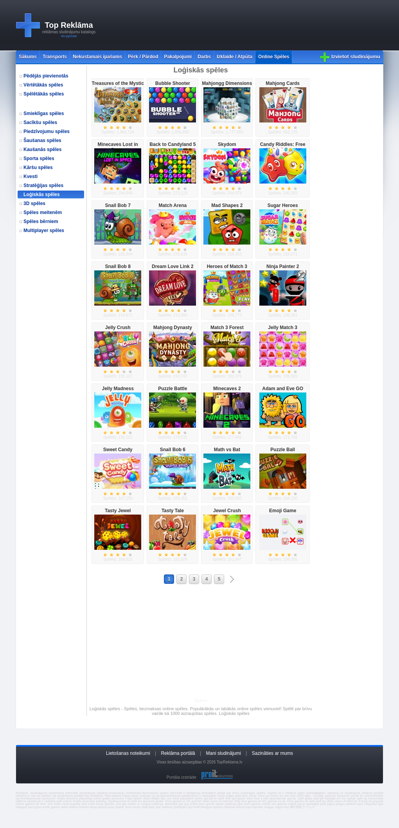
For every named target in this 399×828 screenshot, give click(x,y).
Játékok (167, 807)
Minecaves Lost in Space (118, 147)
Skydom (227, 144)
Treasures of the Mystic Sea (118, 86)
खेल (292, 807)
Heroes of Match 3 (227, 266)
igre (380, 804)
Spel (151, 807)
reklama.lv (23, 795)
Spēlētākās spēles (43, 94)
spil (162, 798)
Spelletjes (180, 807)
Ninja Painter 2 (282, 266)
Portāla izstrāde (181, 777)
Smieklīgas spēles (43, 113)
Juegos (269, 807)
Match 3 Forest (227, 327)
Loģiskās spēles (41, 194)
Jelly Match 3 (282, 327)
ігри (30, 807)
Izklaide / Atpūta (234, 56)
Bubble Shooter (172, 83)
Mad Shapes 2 (227, 205)
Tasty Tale (173, 510)
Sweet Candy (118, 449)
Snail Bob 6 (172, 449)
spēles (260, 793)
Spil (157, 807)
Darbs (204, 56)
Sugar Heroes (283, 205)
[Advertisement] (129, 25)
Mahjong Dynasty (172, 327)
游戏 (298, 807)
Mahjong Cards (283, 83)
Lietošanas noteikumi (128, 753)
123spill (318, 795)
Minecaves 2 (227, 388)
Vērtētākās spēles (43, 85)
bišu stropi (249, 795)
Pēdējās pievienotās (45, 76)
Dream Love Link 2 (173, 266)
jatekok (351, 804)
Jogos (279, 807)
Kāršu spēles (38, 167)
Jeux (128, 807)
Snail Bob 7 (118, 205)
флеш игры (106, 807)
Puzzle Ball (282, 449)
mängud (21, 807)
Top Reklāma (69, 25)
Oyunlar (257, 807)
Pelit (197, 807)
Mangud (206, 807)
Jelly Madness (118, 388)
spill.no (330, 795)
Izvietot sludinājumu (355, 56)
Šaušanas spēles (42, 140)
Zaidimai (229, 807)
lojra (360, 804)
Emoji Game (282, 510)
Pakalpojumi (178, 56)
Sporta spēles (38, 158)
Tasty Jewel (118, 510)
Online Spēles (273, 56)
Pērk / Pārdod (143, 56)
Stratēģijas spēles (43, 185)
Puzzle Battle (172, 388)
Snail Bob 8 (118, 266)
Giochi (240, 807)
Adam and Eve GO (282, 388)
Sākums (28, 56)
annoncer (48, 798)
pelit (323, 804)
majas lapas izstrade (136, 795)
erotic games (51, 807)
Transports (55, 56)
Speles (217, 807)
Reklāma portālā (178, 753)
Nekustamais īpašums (97, 56)
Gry (190, 807)
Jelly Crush (118, 327)
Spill (144, 807)
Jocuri (136, 807)
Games (84, 807)
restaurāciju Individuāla (125, 793)
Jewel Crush (227, 510)
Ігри (248, 807)
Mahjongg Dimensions (227, 83)
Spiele (119, 807)
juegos (340, 804)
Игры (93, 807)
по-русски (69, 36)
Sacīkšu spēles (40, 122)
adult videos (69, 807)
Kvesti (30, 176)
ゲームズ (308, 807)
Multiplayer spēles (43, 230)
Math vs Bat (227, 449)
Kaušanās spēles (42, 149)
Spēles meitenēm (42, 212)
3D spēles (34, 203)
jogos (330, 804)
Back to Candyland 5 (172, 144)
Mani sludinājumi (223, 753)
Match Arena (173, 205)
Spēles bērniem (40, 221)
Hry (286, 807)
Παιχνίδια (370, 804)
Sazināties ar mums (272, 753)
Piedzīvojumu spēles (46, 131)
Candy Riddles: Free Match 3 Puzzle (283, 147)
